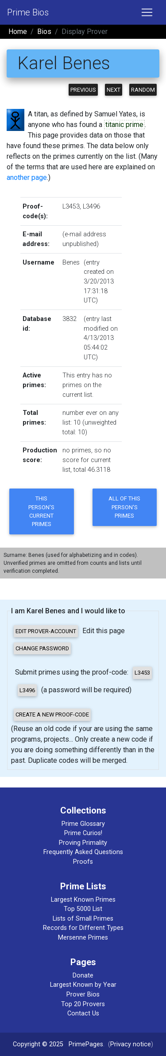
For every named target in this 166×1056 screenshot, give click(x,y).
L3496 (91, 206)
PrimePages (86, 1044)
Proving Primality (83, 843)
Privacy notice (130, 1044)
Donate (83, 975)
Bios (44, 31)
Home (17, 31)
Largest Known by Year (83, 985)
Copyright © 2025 (38, 1044)
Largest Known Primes (83, 899)
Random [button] (143, 89)
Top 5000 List (83, 909)
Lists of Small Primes (83, 918)
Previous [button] (83, 89)
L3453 (71, 206)
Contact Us (83, 1013)
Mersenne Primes (83, 937)
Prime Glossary (83, 824)
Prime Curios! (83, 833)
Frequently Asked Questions (83, 852)
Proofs (83, 862)
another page (27, 177)
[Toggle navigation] (147, 12)
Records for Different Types (83, 928)
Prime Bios (28, 12)
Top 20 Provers (83, 1004)
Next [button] (113, 89)
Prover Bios (83, 994)
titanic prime (124, 124)
